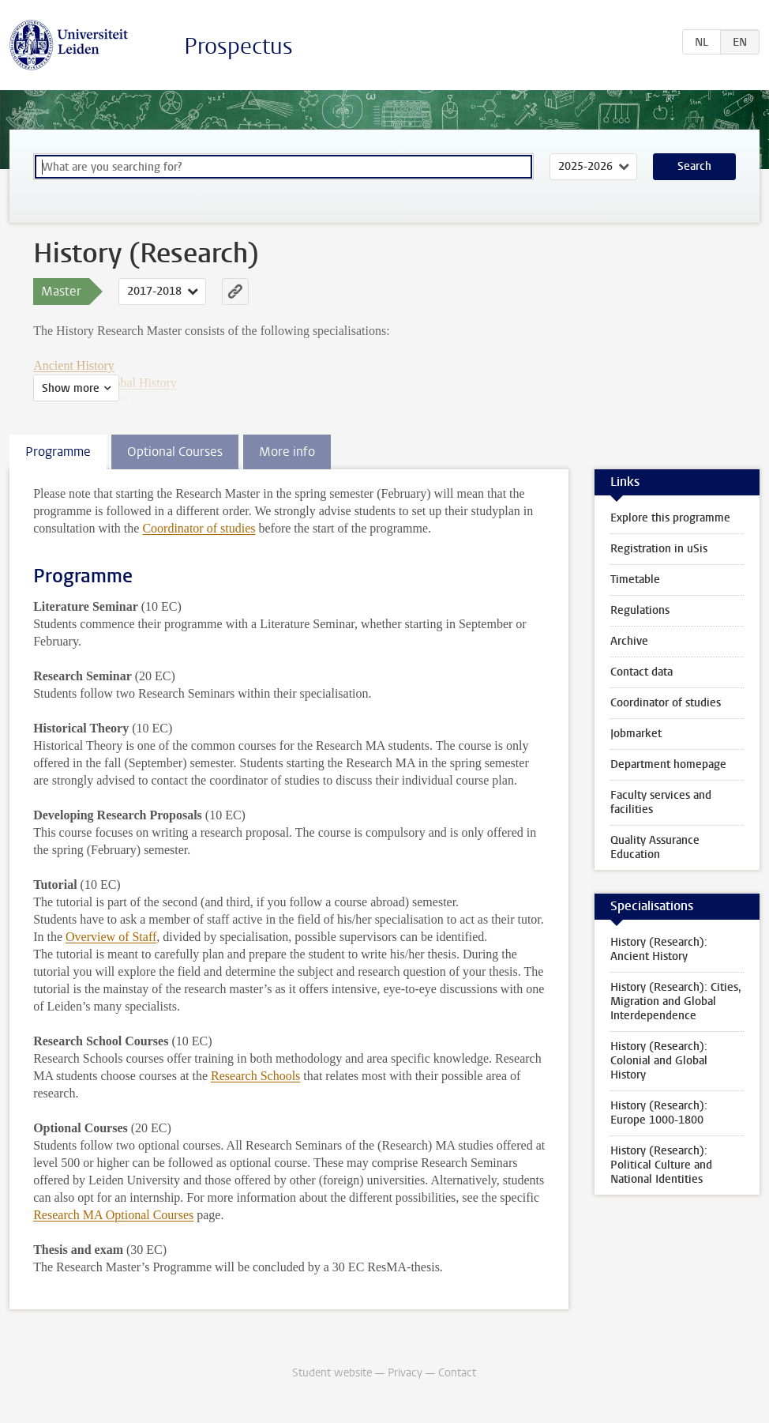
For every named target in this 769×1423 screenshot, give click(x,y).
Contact (457, 1372)
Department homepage (668, 764)
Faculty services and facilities (660, 802)
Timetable (635, 579)
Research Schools (255, 1075)
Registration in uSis (658, 548)
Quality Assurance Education (655, 847)
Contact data (641, 672)
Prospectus (238, 46)
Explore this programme (670, 517)
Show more (70, 388)
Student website (332, 1372)
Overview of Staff (111, 936)
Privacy (405, 1372)
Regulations (640, 610)
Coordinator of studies (198, 528)
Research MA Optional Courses (113, 1215)
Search (694, 166)
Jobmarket (636, 733)
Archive (629, 641)
